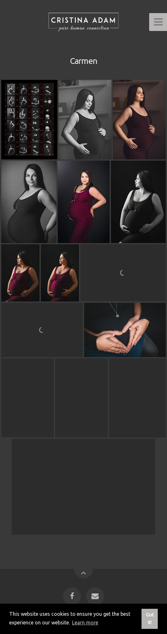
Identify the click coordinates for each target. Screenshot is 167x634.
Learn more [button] (85, 622)
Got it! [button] (150, 618)
